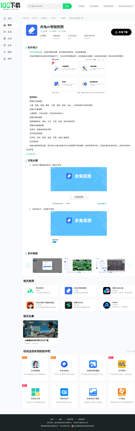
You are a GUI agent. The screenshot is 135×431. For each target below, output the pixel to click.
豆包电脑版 (35, 371)
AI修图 (63, 18)
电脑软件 (44, 18)
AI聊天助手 (64, 399)
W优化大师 (35, 399)
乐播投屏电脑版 (93, 371)
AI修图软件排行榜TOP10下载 (36, 340)
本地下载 (121, 33)
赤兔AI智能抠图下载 (76, 18)
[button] (129, 265)
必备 (7, 46)
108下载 (34, 18)
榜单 (7, 59)
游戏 (7, 32)
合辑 (7, 39)
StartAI (115, 302)
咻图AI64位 (78, 303)
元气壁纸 (121, 371)
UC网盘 (122, 399)
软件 (7, 26)
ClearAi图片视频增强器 (45, 303)
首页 (7, 19)
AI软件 (53, 18)
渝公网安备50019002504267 (82, 426)
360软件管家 (108, 6)
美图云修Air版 (117, 288)
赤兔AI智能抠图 (36, 52)
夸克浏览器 (94, 6)
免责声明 (70, 419)
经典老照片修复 (93, 399)
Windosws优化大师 (125, 6)
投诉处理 (81, 419)
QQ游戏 (81, 6)
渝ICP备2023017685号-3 (63, 423)
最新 (7, 53)
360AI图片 (40, 288)
